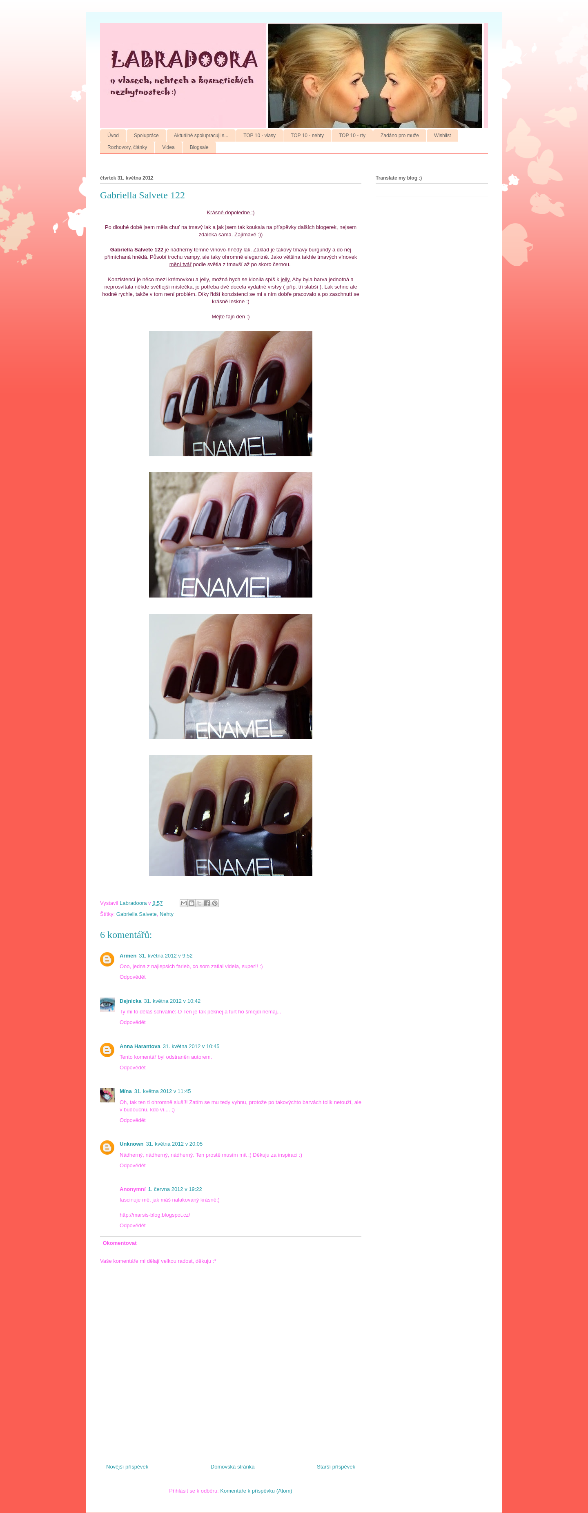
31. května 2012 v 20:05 (174, 1144)
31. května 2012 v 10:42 (172, 1001)
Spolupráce (146, 135)
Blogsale (199, 147)
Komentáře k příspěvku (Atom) (256, 1491)
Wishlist (442, 135)
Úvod (113, 135)
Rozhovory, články (127, 147)
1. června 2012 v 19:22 (175, 1189)
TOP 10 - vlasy (259, 135)
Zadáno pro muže (400, 135)
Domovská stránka (233, 1467)
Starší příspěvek (336, 1467)
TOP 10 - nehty (307, 135)
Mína (126, 1091)
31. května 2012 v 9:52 (166, 956)
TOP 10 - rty (352, 135)
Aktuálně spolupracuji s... (201, 135)
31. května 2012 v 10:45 (191, 1046)
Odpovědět (133, 977)
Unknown (132, 1144)
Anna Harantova (140, 1046)
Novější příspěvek (127, 1467)
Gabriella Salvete (136, 914)
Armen (128, 956)
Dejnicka (130, 1001)
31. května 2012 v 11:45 (162, 1091)
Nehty (167, 914)
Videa (168, 147)
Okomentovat (120, 1243)
